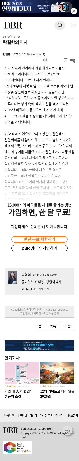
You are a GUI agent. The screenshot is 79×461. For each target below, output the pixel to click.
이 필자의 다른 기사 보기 (35, 289)
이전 (38, 325)
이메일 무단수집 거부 (51, 415)
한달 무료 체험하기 (39, 239)
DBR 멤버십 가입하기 (39, 248)
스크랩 (65, 60)
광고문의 (73, 415)
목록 (53, 325)
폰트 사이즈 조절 (59, 60)
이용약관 (9, 415)
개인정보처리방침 (27, 415)
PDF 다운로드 (52, 60)
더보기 (45, 60)
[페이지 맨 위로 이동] (68, 431)
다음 (67, 325)
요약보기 (72, 60)
